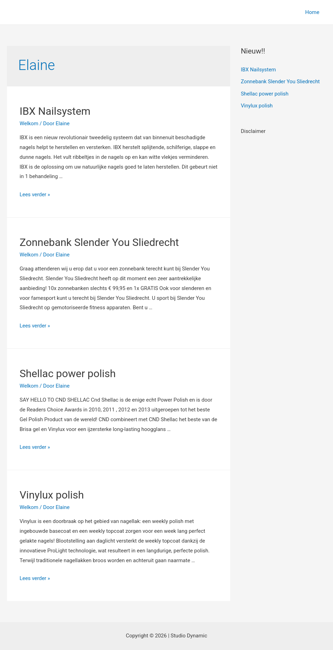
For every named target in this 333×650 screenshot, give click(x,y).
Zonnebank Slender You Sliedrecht (99, 242)
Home (314, 12)
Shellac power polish (68, 373)
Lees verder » (35, 194)
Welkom (29, 123)
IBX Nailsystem (55, 111)
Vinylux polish (52, 495)
